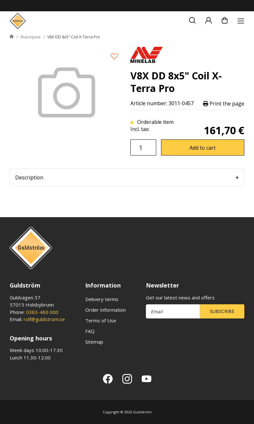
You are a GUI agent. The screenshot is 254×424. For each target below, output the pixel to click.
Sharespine (30, 37)
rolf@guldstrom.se (44, 319)
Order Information (105, 310)
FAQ (90, 331)
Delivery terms (101, 299)
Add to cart (202, 147)
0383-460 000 (42, 312)
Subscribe (222, 311)
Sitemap (94, 341)
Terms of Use (100, 320)
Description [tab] (29, 177)
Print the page (223, 103)
